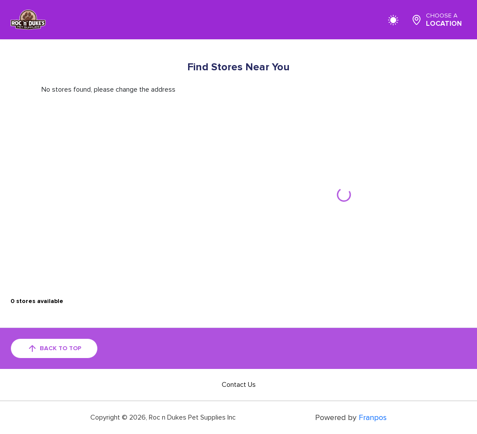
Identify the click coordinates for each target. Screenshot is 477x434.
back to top (54, 348)
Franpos (373, 417)
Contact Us (239, 384)
